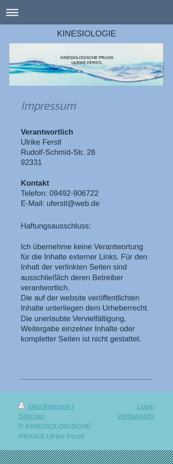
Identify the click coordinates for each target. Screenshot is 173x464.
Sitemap (31, 416)
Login (146, 406)
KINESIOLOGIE (86, 33)
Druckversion (45, 406)
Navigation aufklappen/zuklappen (86, 12)
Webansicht (136, 416)
